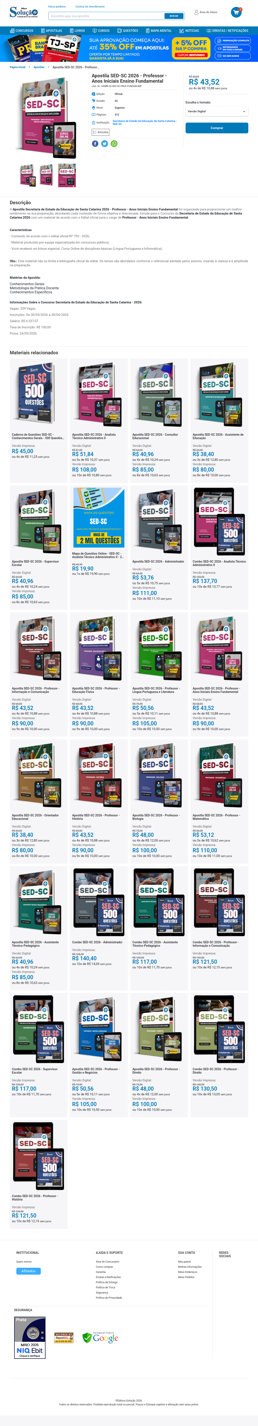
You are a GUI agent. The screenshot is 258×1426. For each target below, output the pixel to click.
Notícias (189, 31)
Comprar (217, 128)
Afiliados (28, 1271)
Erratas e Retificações (108, 1277)
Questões (128, 31)
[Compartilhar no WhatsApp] (114, 143)
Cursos (101, 31)
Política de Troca (105, 1287)
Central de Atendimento (90, 6)
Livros (77, 31)
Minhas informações (190, 1266)
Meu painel (184, 1261)
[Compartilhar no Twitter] (104, 143)
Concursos (21, 31)
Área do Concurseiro (107, 1261)
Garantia (101, 1272)
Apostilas (51, 31)
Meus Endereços (187, 1272)
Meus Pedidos (186, 1277)
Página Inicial (18, 67)
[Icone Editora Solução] (24, 12)
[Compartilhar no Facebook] (95, 143)
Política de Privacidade (109, 1297)
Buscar (174, 16)
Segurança (102, 1292)
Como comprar (104, 1266)
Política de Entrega (107, 1282)
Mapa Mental (159, 31)
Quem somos (24, 1261)
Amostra (100, 132)
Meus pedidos (57, 6)
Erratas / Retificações (227, 31)
